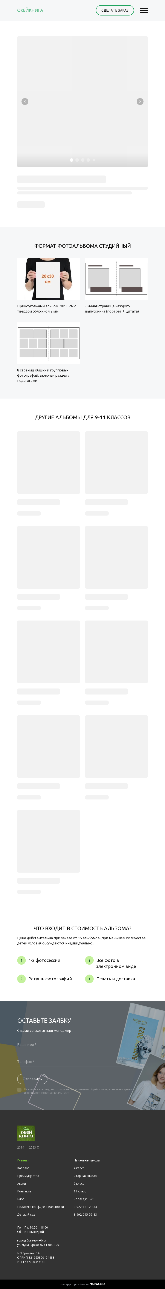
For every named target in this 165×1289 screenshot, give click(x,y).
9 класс (79, 1183)
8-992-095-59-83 (85, 1214)
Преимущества (28, 1176)
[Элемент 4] (88, 160)
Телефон (24, 1062)
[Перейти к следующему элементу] (140, 101)
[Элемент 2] (77, 160)
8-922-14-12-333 (85, 1207)
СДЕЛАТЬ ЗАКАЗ (114, 10)
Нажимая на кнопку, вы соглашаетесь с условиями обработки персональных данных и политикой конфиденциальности (79, 1091)
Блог (20, 1199)
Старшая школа (85, 1176)
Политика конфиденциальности (40, 1207)
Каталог (23, 1168)
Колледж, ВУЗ (84, 1199)
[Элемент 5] (94, 160)
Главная (23, 1160)
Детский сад (26, 1214)
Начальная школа (87, 1160)
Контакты (24, 1191)
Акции (21, 1183)
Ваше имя (25, 1045)
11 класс (80, 1191)
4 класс (79, 1168)
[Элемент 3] (82, 160)
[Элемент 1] (71, 160)
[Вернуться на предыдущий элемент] (24, 101)
